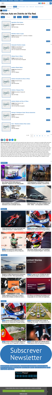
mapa (9, 10)
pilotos (17, 8)
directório (5, 10)
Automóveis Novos (15, 366)
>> (48, 136)
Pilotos (32, 367)
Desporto (4, 209)
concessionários (9, 6)
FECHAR (23, 391)
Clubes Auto (11, 369)
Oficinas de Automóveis (7, 367)
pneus (27, 6)
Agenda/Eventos (5, 366)
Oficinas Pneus (17, 367)
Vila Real (26, 16)
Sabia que (4, 255)
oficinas (15, 6)
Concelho (35, 17)
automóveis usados (21, 6)
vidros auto (31, 6)
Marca (19, 17)
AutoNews (4, 163)
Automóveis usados (42, 366)
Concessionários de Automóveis (28, 366)
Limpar (3, 17)
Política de (23, 393)
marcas (14, 8)
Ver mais (48, 30)
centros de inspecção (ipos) (6, 8)
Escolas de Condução (40, 367)
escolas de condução (39, 6)
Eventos (3, 301)
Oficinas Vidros (25, 367)
